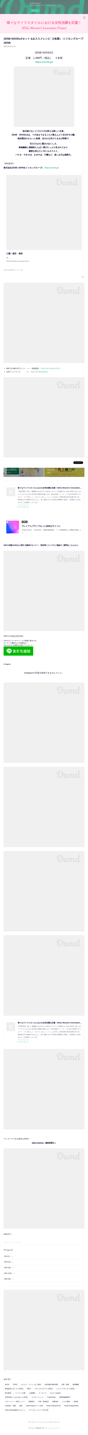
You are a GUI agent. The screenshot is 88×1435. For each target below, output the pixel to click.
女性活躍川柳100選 (51, 1387)
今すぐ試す (35, 10)
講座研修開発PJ (64, 1400)
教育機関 (76, 1387)
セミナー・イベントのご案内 (31, 1387)
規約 (20, 1408)
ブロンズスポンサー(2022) (43, 1391)
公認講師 (32, 1395)
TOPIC (15, 1387)
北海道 (75, 1404)
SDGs (29, 1391)
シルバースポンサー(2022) (65, 1391)
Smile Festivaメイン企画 (34, 1408)
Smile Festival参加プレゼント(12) (13, 272)
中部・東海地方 (43, 1404)
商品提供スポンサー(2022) (14, 1391)
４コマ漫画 (66, 1404)
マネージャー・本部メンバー (15, 1404)
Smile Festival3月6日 (71, 1408)
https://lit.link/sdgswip (39, 374)
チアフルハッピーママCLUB (38, 1413)
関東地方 (55, 1404)
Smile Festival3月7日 (53, 1408)
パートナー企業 (20, 1395)
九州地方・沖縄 (10, 1408)
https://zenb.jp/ (44, 62)
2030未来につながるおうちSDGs (16, 1400)
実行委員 (8, 1395)
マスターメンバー (37, 1400)
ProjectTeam (51, 1400)
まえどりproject (55, 1395)
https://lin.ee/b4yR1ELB (50, 371)
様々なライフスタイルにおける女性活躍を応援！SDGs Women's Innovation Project (44, 25)
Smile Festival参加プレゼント (15, 1413)
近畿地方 (31, 1404)
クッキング (42, 1395)
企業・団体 (65, 1387)
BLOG (7, 1387)
